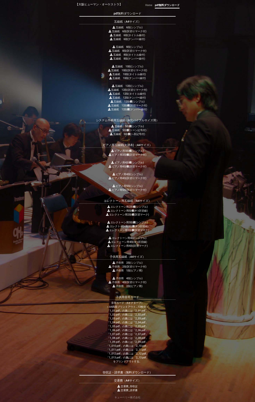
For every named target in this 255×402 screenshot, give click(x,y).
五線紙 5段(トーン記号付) (127, 130)
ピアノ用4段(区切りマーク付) (127, 178)
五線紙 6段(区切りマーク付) (127, 31)
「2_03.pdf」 (140, 318)
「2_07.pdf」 (140, 334)
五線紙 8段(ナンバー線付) (127, 58)
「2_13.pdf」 (141, 357)
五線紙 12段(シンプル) (127, 85)
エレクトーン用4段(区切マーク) (127, 245)
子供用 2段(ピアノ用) (127, 286)
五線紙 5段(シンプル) (127, 126)
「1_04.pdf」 (114, 322)
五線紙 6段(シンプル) (127, 27)
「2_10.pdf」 (141, 345)
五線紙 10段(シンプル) (127, 66)
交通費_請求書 (129, 390)
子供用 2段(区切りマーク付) (127, 266)
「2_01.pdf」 (140, 310)
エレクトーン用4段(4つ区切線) (127, 241)
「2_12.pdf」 (141, 353)
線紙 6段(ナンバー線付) (130, 39)
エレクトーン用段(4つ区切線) (127, 210)
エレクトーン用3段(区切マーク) (127, 230)
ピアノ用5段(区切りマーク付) (127, 189)
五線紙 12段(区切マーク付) (127, 105)
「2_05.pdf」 (140, 326)
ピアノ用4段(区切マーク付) (127, 166)
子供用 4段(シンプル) (127, 278)
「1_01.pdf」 (114, 310)
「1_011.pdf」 (114, 349)
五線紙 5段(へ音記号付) (127, 134)
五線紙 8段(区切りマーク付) (127, 50)
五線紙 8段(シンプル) (127, 46)
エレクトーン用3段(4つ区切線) (127, 226)
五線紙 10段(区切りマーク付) (127, 70)
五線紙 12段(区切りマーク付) (127, 89)
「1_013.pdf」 (114, 357)
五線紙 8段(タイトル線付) (127, 54)
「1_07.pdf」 (114, 334)
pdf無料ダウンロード (167, 5)
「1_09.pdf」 (114, 341)
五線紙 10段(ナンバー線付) (127, 78)
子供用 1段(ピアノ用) (127, 270)
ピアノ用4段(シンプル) (127, 162)
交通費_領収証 (129, 386)
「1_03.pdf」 (114, 318)
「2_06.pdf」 (140, 330)
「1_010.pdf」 (114, 345)
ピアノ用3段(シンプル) (127, 150)
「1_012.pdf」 (114, 353)
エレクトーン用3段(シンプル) (127, 222)
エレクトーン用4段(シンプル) (127, 238)
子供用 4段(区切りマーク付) (127, 282)
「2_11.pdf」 (141, 349)
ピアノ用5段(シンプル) (127, 186)
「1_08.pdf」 (114, 338)
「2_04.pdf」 (140, 322)
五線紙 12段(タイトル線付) (127, 93)
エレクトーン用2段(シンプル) (127, 206)
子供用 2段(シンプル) (127, 262)
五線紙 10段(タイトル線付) (127, 74)
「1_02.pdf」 (114, 314)
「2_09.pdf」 (140, 341)
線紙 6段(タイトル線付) (130, 35)
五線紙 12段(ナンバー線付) (127, 97)
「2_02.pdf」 (140, 314)
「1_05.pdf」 (114, 326)
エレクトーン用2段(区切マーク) (127, 214)
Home (148, 5)
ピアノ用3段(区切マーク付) (127, 154)
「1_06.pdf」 (114, 330)
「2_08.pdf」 (140, 338)
